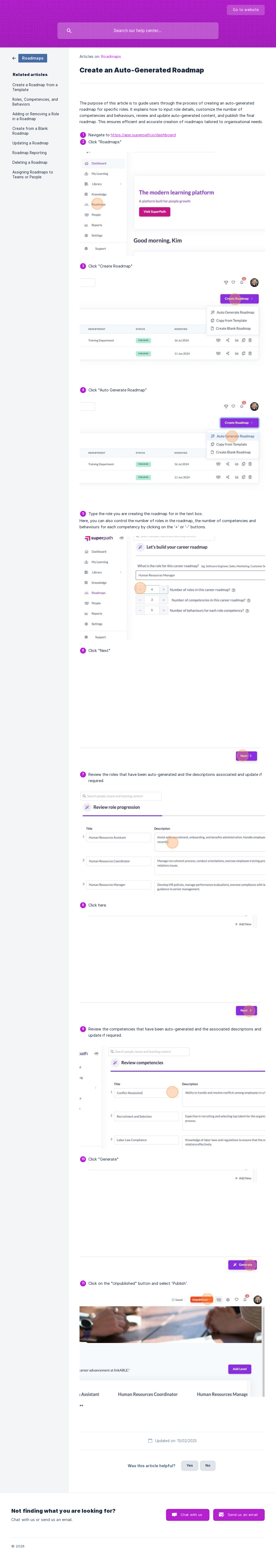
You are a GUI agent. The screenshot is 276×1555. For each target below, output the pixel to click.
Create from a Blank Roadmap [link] (30, 131)
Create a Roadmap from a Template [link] (35, 87)
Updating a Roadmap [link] (30, 143)
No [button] (207, 1465)
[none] (246, 10)
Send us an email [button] (243, 1514)
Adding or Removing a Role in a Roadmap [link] (35, 116)
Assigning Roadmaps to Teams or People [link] (32, 174)
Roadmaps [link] (111, 56)
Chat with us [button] (191, 1514)
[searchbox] (138, 30)
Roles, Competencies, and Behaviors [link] (35, 101)
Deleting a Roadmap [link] (29, 162)
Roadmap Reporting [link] (29, 153)
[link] (29, 57)
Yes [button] (190, 1465)
